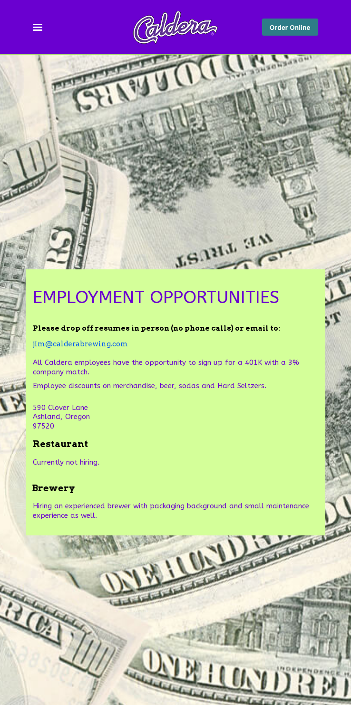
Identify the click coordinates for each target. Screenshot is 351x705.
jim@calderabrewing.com (80, 344)
